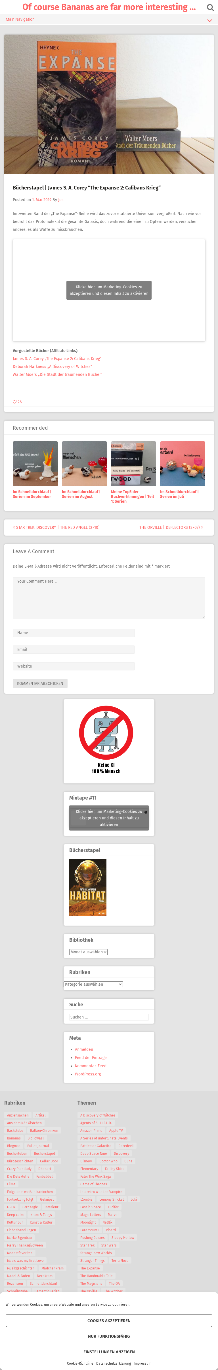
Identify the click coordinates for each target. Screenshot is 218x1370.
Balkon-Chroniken (44, 1131)
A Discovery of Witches (98, 1115)
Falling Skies (114, 1169)
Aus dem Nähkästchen (24, 1123)
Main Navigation (109, 20)
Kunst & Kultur (41, 1222)
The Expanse (90, 1268)
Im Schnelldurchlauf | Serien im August (81, 494)
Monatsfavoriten (20, 1253)
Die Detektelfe (18, 1177)
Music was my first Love (25, 1261)
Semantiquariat (47, 1291)
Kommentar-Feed (90, 1066)
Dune (128, 1161)
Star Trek (87, 1245)
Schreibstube (17, 1291)
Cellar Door (49, 1161)
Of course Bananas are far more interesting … (109, 7)
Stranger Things (92, 1261)
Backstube (15, 1131)
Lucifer (113, 1207)
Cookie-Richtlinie (80, 1363)
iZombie (86, 1199)
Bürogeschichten (20, 1161)
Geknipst (47, 1199)
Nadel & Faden (18, 1276)
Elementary (89, 1169)
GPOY (11, 1207)
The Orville (88, 1291)
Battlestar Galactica (96, 1146)
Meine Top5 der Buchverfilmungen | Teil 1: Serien (132, 496)
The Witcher (113, 1291)
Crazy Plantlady (19, 1169)
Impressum (142, 1363)
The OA (114, 1284)
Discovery (121, 1154)
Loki (134, 1199)
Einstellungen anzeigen (109, 1351)
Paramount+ (89, 1230)
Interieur (51, 1207)
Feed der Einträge (91, 1057)
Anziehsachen (18, 1115)
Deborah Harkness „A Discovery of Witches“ (52, 366)
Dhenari (44, 1169)
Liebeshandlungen (21, 1230)
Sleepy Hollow (123, 1238)
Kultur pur (15, 1222)
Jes (61, 199)
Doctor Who (108, 1161)
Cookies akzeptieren (109, 1320)
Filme (11, 1184)
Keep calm (15, 1215)
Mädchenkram (52, 1268)
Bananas (14, 1138)
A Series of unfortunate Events (104, 1138)
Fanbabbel (44, 1177)
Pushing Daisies (92, 1238)
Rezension (15, 1284)
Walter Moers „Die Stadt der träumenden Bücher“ (57, 374)
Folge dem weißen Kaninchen (30, 1192)
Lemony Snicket (111, 1199)
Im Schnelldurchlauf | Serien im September (32, 494)
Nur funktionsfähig (109, 1336)
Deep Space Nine (93, 1154)
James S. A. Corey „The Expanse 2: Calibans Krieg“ (57, 358)
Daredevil (126, 1146)
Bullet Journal (38, 1146)
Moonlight (88, 1222)
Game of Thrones (93, 1184)
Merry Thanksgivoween (25, 1245)
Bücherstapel (44, 1154)
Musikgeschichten (21, 1268)
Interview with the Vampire (101, 1192)
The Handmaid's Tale (96, 1276)
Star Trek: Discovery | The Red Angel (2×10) (56, 527)
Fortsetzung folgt (20, 1199)
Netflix (107, 1222)
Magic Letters (90, 1215)
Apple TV (116, 1131)
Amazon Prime (91, 1131)
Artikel (40, 1115)
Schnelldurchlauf (43, 1284)
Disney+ (86, 1161)
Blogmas (13, 1146)
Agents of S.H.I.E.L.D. (96, 1123)
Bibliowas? (36, 1138)
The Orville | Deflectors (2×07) (171, 527)
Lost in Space (90, 1207)
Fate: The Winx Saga (95, 1177)
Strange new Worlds (96, 1253)
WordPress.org (88, 1074)
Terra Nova (120, 1261)
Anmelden (84, 1049)
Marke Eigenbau (19, 1238)
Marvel (113, 1215)
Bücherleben (17, 1154)
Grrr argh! (30, 1207)
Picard (111, 1230)
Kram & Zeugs (41, 1215)
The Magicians (91, 1284)
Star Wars (109, 1245)
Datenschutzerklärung (113, 1363)
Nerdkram (45, 1276)
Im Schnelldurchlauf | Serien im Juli (179, 494)
